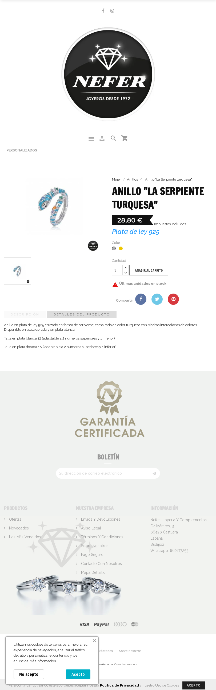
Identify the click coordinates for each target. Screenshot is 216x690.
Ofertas (14, 519)
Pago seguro (91, 554)
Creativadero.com (125, 664)
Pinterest (173, 299)
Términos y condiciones (101, 537)
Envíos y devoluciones (100, 519)
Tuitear (157, 299)
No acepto (28, 674)
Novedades (18, 528)
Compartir (140, 299)
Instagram (112, 11)
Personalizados (22, 150)
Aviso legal (90, 528)
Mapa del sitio (93, 572)
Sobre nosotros (94, 546)
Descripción (25, 314)
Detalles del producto (82, 314)
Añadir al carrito (149, 270)
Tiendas (87, 581)
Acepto (78, 674)
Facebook (103, 11)
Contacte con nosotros (101, 564)
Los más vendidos (24, 537)
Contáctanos (103, 651)
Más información (43, 661)
